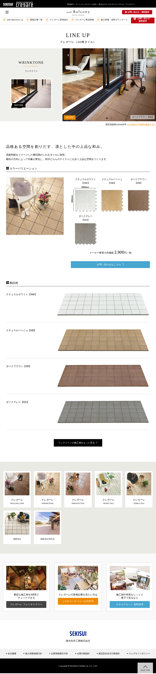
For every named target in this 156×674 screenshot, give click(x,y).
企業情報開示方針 (58, 654)
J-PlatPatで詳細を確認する (141, 124)
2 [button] (111, 118)
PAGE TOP (145, 670)
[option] (100, 84)
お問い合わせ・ (143, 19)
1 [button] (106, 118)
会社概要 (11, 654)
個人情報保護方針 (32, 654)
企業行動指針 (82, 654)
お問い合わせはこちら (110, 264)
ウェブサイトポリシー (138, 654)
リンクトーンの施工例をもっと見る (78, 443)
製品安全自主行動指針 (108, 654)
